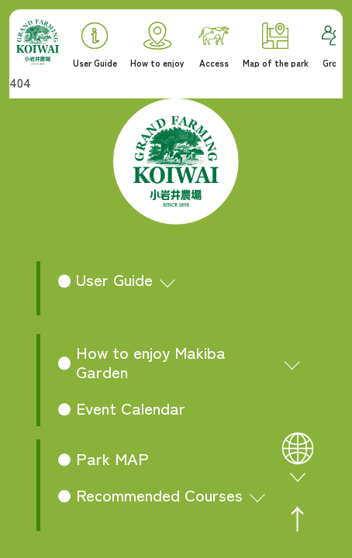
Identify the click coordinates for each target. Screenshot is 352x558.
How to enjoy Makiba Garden (151, 361)
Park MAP (112, 458)
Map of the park (276, 45)
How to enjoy (157, 44)
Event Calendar (130, 407)
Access (213, 47)
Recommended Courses (159, 494)
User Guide (95, 45)
